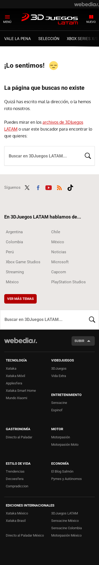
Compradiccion (17, 486)
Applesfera (14, 383)
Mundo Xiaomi (16, 398)
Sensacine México (65, 521)
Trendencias (15, 471)
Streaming (15, 272)
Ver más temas (20, 299)
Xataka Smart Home (21, 391)
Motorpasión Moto (64, 445)
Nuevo (91, 22)
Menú (7, 22)
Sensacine (59, 403)
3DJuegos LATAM (50, 19)
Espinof (57, 410)
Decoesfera (14, 479)
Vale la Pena (17, 38)
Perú (10, 252)
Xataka (11, 368)
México (57, 242)
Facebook (38, 187)
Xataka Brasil (16, 521)
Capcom (58, 272)
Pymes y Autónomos (66, 479)
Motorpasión (60, 437)
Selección (48, 38)
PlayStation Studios (68, 282)
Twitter (27, 187)
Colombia (14, 242)
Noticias (58, 252)
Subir (79, 341)
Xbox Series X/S (82, 38)
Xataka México (17, 513)
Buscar (88, 155)
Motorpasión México (66, 535)
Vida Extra (58, 376)
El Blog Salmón (62, 471)
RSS (59, 187)
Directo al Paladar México (25, 535)
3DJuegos (59, 368)
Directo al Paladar (19, 437)
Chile (55, 232)
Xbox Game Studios (23, 262)
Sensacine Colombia (66, 528)
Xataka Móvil (15, 376)
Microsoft (60, 262)
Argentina (14, 232)
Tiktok (70, 187)
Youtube (48, 187)
